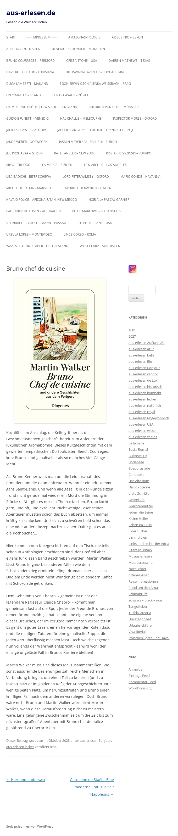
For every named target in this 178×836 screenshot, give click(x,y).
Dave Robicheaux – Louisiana (30, 72)
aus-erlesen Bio (140, 361)
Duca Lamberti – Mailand (27, 83)
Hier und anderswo (25, 779)
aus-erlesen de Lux (143, 380)
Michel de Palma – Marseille (29, 188)
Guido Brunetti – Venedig (27, 118)
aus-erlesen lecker (20, 746)
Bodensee (136, 462)
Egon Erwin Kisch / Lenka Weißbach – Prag (95, 83)
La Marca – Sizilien (57, 165)
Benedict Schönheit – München (78, 49)
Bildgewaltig (138, 455)
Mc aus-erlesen (140, 556)
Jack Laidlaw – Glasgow (26, 130)
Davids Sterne (139, 487)
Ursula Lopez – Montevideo (29, 234)
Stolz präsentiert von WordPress (29, 826)
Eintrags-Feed (139, 675)
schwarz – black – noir (145, 600)
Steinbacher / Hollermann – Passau (36, 223)
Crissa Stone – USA (81, 60)
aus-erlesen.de (30, 12)
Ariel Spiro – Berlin (127, 37)
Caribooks (136, 474)
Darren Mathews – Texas (129, 60)
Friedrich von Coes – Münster (113, 107)
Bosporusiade (139, 468)
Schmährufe (138, 594)
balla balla (136, 443)
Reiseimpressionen (143, 581)
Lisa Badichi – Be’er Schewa (28, 176)
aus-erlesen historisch (145, 386)
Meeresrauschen (141, 562)
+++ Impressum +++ (41, 37)
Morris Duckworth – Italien (88, 188)
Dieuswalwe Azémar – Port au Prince (96, 72)
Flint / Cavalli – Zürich (71, 95)
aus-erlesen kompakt (145, 393)
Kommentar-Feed (142, 681)
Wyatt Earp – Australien (100, 246)
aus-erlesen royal (142, 411)
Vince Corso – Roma (80, 234)
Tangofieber (138, 606)
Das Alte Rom (139, 480)
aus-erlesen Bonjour (95, 740)
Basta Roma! (138, 449)
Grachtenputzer (141, 506)
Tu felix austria (140, 612)
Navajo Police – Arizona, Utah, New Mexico (41, 199)
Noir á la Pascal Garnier (108, 199)
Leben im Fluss (140, 524)
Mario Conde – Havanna (140, 176)
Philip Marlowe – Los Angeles (96, 211)
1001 (132, 330)
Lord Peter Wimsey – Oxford (86, 176)
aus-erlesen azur (141, 349)
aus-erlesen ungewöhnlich (149, 418)
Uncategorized (140, 619)
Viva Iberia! (137, 631)
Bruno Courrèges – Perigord (30, 60)
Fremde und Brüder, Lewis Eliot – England (41, 107)
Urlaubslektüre (140, 625)
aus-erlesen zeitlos (143, 436)
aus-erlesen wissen (143, 430)
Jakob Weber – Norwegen (27, 142)
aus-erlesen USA (141, 424)
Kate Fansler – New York (74, 153)
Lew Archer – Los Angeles (105, 165)
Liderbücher (138, 531)
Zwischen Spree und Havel (149, 638)
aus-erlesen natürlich (145, 405)
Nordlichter (137, 568)
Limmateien (138, 537)
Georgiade (136, 499)
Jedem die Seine (141, 512)
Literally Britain (140, 550)
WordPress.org (140, 688)
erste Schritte (139, 493)
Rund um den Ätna (143, 587)
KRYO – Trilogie (18, 165)
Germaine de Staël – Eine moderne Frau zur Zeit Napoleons (92, 787)
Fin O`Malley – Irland (23, 95)
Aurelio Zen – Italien (23, 49)
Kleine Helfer (138, 518)
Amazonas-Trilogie (84, 37)
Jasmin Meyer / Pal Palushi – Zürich (88, 142)
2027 (132, 336)
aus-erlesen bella (141, 355)
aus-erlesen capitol (143, 374)
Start (11, 37)
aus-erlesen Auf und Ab (146, 342)
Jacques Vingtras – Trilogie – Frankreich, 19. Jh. (96, 130)
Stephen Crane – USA (95, 223)
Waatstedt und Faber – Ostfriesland (37, 246)
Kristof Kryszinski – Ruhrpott (130, 153)
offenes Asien (139, 575)
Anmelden (136, 669)
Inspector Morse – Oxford (135, 118)
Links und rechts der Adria (149, 543)
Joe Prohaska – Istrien (24, 153)
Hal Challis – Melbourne (81, 118)
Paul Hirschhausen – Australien (33, 211)
